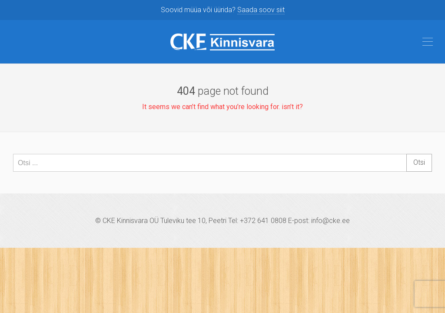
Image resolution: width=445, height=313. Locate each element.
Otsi (419, 162)
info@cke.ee (330, 220)
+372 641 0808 (263, 220)
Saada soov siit (261, 10)
